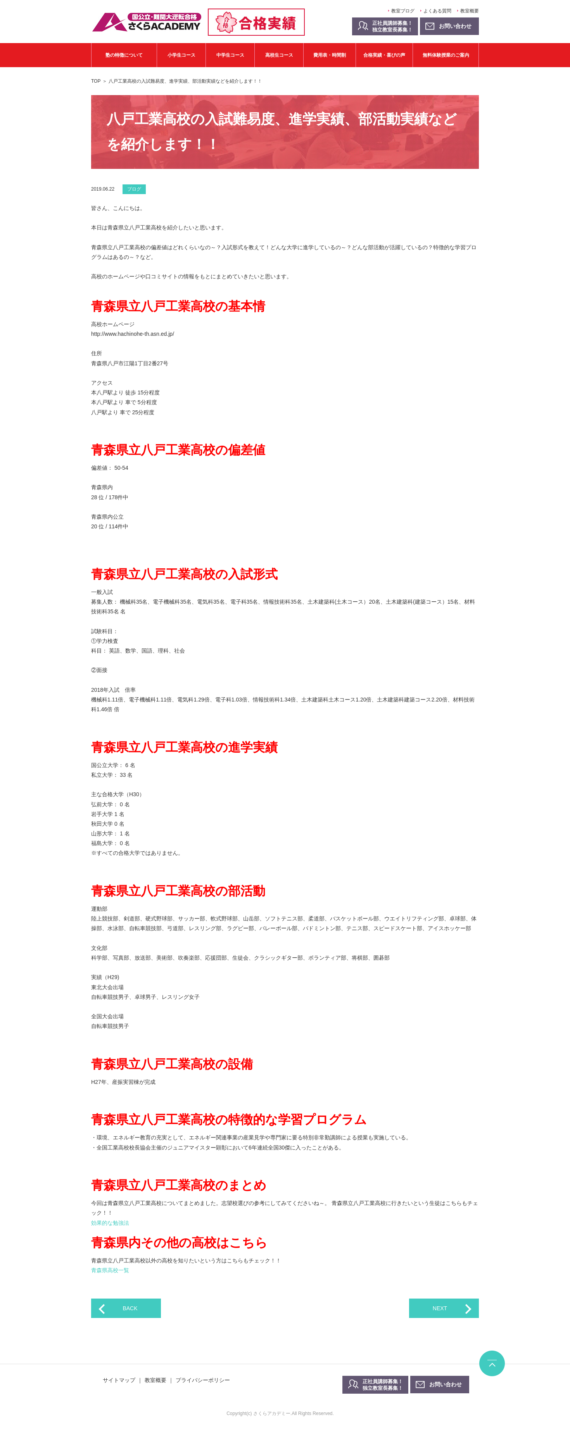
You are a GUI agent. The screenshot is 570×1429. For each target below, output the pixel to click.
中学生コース (230, 55)
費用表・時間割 (329, 55)
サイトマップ (119, 1380)
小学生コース (181, 55)
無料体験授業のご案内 (446, 55)
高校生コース (279, 55)
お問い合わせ (445, 1384)
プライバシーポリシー (203, 1380)
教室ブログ (403, 11)
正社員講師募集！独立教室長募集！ (392, 26)
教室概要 (469, 11)
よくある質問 (437, 11)
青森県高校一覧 (110, 1270)
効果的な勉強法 (110, 1223)
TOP (95, 81)
